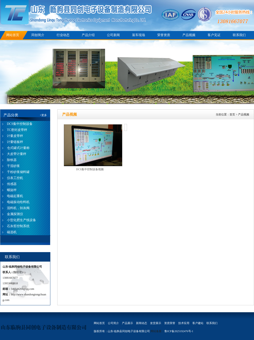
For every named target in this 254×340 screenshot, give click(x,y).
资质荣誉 (169, 323)
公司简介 (113, 323)
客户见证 (214, 35)
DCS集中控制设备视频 (90, 169)
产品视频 (188, 35)
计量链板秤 (15, 142)
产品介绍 (88, 35)
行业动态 (63, 35)
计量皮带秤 (15, 136)
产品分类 (10, 115)
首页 (232, 114)
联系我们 (239, 35)
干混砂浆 (13, 166)
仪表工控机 (15, 178)
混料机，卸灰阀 (18, 208)
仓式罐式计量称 (18, 148)
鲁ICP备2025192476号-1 (178, 331)
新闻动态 (141, 323)
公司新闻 (113, 35)
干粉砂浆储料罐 (18, 172)
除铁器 (12, 160)
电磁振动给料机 (18, 202)
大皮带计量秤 (16, 154)
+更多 (43, 115)
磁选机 (12, 232)
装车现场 (138, 35)
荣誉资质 (163, 35)
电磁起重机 (15, 196)
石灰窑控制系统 (18, 226)
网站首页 (12, 35)
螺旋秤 (12, 190)
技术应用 (183, 323)
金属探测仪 (15, 214)
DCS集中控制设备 (20, 124)
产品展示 (127, 323)
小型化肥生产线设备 (21, 220)
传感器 (12, 184)
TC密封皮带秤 (17, 130)
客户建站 (197, 323)
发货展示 (155, 323)
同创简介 (37, 35)
